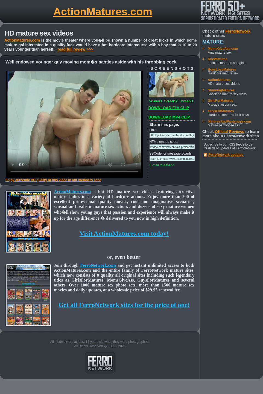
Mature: (213, 42)
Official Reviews (229, 131)
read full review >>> (75, 49)
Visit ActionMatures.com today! (124, 233)
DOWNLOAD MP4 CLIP (169, 117)
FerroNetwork (238, 31)
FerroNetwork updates (225, 155)
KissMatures (217, 59)
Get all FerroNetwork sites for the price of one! (124, 304)
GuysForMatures (221, 111)
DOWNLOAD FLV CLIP (168, 108)
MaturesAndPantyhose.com (229, 121)
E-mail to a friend (162, 165)
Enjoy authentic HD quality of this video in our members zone (53, 180)
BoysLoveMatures (222, 69)
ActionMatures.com (102, 12)
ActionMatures (219, 80)
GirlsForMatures (220, 101)
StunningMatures (221, 90)
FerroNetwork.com (98, 265)
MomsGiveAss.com (223, 49)
